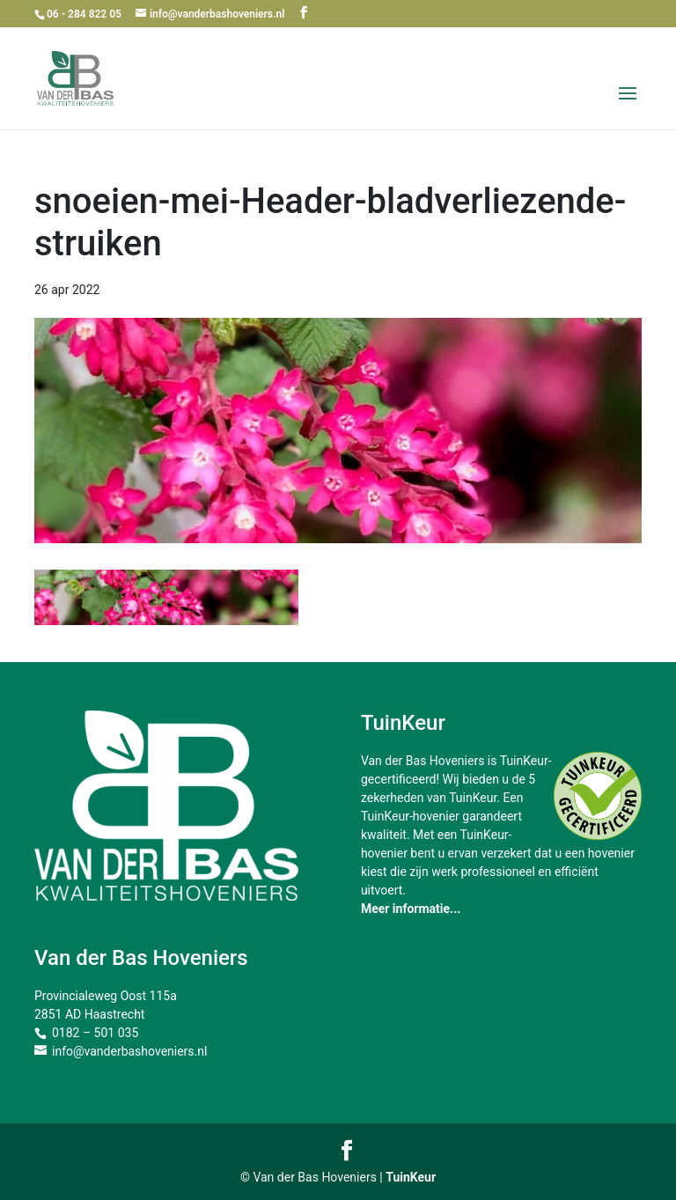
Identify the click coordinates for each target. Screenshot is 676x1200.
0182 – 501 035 (95, 1033)
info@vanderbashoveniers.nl (129, 1051)
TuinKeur (411, 1177)
